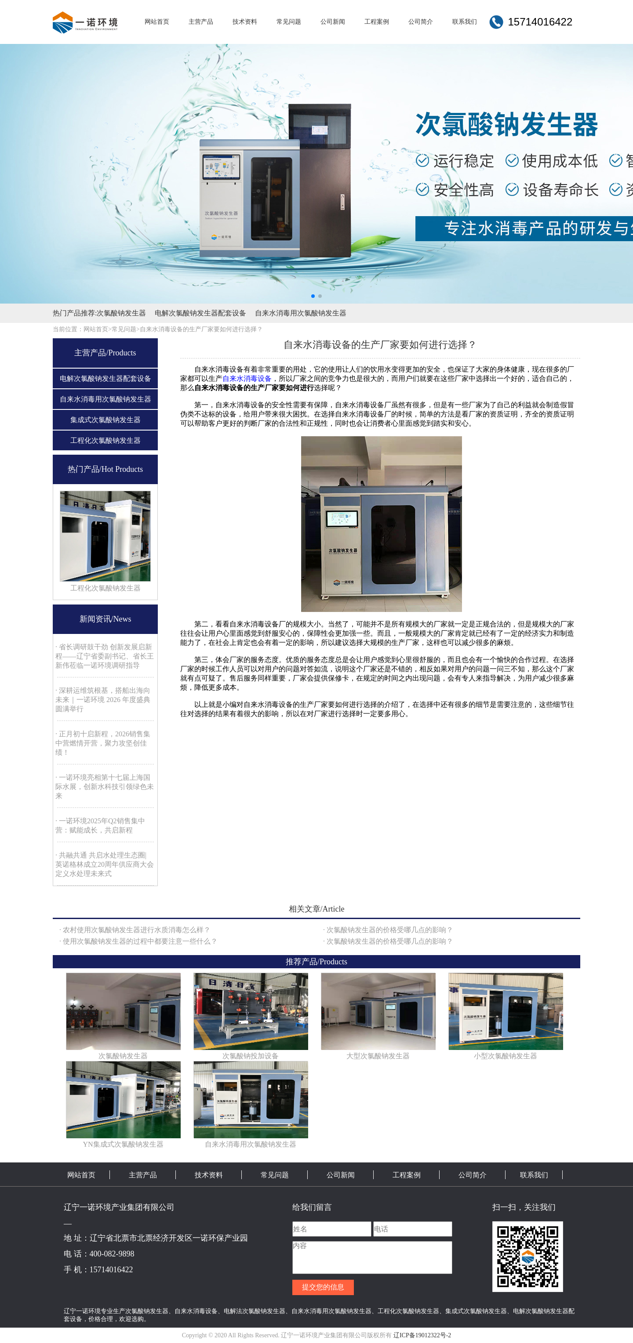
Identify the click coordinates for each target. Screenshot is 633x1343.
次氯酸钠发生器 (121, 313)
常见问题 (275, 1175)
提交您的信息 (323, 1287)
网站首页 (81, 1175)
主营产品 (143, 1175)
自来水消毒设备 (247, 378)
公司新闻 (341, 1175)
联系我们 (534, 1175)
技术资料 (209, 1175)
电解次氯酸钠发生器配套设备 (200, 313)
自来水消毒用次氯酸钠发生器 (300, 313)
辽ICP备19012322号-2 (422, 1335)
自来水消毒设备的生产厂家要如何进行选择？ (201, 329)
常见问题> (126, 329)
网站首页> (98, 329)
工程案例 (407, 1175)
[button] (313, 296)
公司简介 (472, 1175)
